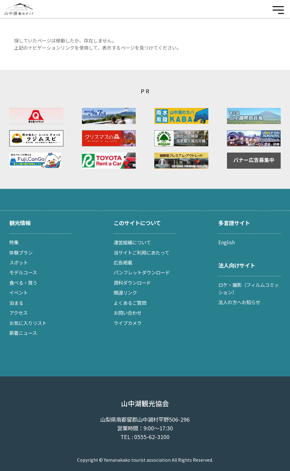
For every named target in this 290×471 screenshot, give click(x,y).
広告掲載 (123, 262)
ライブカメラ (128, 322)
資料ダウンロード (132, 282)
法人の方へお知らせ (239, 302)
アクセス (18, 312)
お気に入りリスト (28, 322)
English (226, 242)
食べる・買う (23, 282)
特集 (14, 242)
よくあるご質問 (130, 302)
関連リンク (125, 292)
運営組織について (132, 242)
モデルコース (23, 272)
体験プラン (21, 252)
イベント (18, 292)
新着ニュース (23, 332)
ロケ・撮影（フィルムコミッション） (248, 288)
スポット (18, 262)
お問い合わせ (128, 312)
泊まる (16, 302)
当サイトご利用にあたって (141, 252)
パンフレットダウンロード (142, 272)
